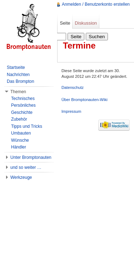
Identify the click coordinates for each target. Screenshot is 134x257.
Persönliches (23, 105)
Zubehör (19, 119)
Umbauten (21, 133)
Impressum (71, 111)
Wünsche (20, 140)
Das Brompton (20, 81)
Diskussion (86, 23)
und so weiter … (25, 167)
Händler (18, 147)
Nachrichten (18, 74)
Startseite (16, 67)
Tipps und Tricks (26, 126)
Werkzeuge (21, 177)
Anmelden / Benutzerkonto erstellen (96, 4)
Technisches (23, 98)
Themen (18, 91)
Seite (65, 23)
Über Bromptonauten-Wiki (84, 99)
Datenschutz (72, 87)
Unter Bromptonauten (30, 157)
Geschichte (22, 112)
